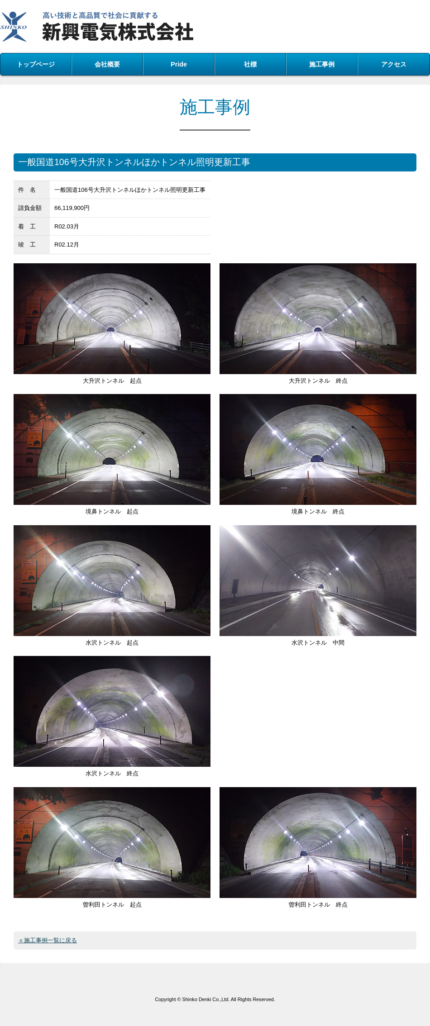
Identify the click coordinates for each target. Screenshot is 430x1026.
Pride (179, 64)
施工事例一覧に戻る (50, 940)
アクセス (393, 64)
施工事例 (321, 64)
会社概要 (107, 64)
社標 (250, 64)
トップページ (36, 64)
